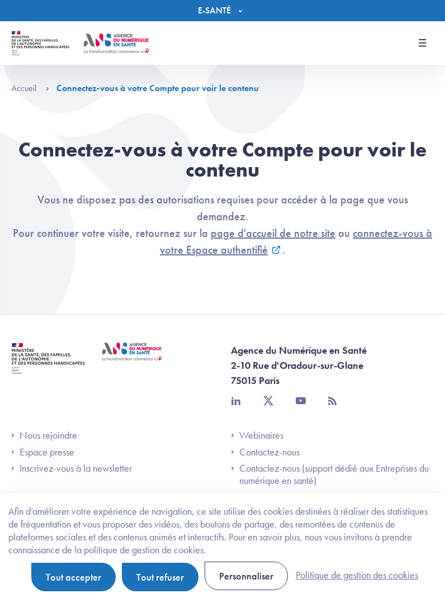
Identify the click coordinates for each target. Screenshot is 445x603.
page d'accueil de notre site (273, 233)
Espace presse (42, 452)
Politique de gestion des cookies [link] (357, 574)
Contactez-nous (265, 452)
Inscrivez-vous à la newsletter (71, 468)
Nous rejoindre (44, 435)
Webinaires (257, 435)
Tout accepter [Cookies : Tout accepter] (73, 577)
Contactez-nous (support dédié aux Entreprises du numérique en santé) (330, 474)
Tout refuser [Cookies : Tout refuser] (160, 577)
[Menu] (223, 10)
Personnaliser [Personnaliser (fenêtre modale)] (246, 575)
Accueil (30, 88)
